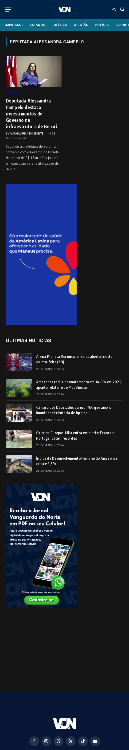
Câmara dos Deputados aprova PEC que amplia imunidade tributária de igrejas (74, 410)
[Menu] (8, 9)
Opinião (81, 25)
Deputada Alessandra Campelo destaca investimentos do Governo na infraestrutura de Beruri (32, 113)
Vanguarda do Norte (26, 133)
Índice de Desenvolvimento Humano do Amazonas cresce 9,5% (76, 461)
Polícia (102, 25)
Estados (37, 25)
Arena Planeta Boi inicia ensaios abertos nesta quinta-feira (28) (74, 359)
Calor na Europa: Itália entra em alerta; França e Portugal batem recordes (75, 435)
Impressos (14, 25)
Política (59, 25)
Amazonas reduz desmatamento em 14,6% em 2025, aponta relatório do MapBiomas (79, 385)
